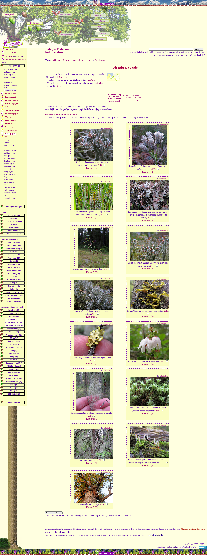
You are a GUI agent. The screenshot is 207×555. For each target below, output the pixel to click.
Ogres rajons (8, 169)
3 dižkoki (92, 80)
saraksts (14, 53)
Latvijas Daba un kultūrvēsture (57, 50)
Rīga (6, 177)
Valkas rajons (9, 190)
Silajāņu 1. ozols (62, 77)
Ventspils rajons (9, 198)
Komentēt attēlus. (70, 115)
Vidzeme (56, 60)
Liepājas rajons (9, 158)
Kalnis (59, 86)
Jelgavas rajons (9, 145)
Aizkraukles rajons (10, 69)
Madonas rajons (9, 166)
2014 (102, 504)
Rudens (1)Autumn (137, 97)
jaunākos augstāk (114, 101)
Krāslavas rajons (10, 150)
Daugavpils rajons (10, 85)
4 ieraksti (99, 83)
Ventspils (7, 195)
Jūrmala (7, 148)
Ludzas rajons (9, 164)
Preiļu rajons (8, 172)
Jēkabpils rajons (9, 140)
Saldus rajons (9, 182)
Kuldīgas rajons (9, 153)
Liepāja (7, 156)
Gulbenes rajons (10, 90)
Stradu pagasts (101, 60)
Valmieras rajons (10, 193)
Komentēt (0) (92, 168)
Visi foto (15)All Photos (114, 96)
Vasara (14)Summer (127, 97)
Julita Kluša (109, 128)
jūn (127, 100)
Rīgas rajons (8, 179)
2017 (100, 165)
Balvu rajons (8, 75)
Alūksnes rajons (9, 72)
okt (137, 100)
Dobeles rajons (9, 88)
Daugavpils (8, 82)
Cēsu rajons (8, 80)
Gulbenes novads (85, 60)
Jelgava (7, 142)
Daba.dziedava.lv (15, 59)
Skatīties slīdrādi (52, 115)
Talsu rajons (8, 185)
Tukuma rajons (9, 187)
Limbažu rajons (9, 161)
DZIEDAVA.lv (107, 4)
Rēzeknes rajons (9, 174)
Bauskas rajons (9, 77)
